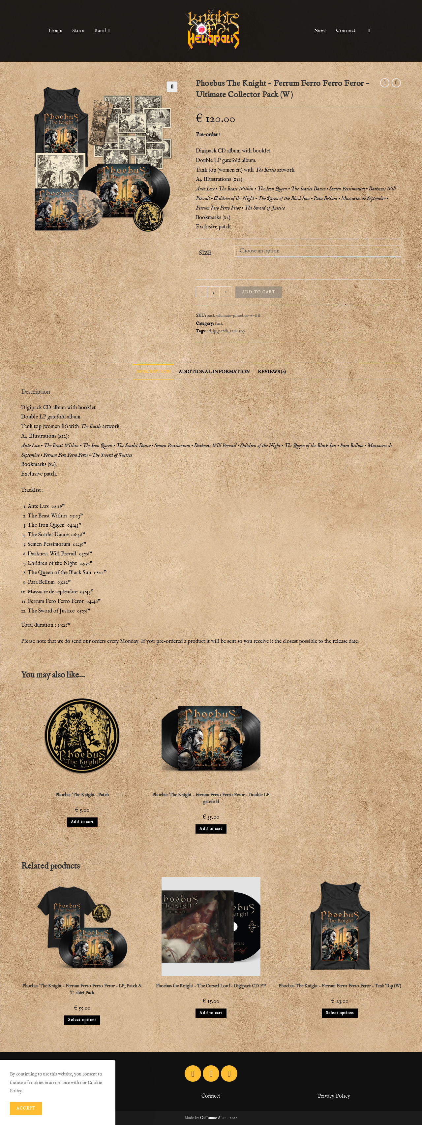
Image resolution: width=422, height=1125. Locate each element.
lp (214, 331)
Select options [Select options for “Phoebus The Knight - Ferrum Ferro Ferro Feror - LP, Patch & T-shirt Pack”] (82, 1019)
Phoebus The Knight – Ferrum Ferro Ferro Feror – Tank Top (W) (340, 986)
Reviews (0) (272, 372)
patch (223, 331)
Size (205, 253)
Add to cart (258, 292)
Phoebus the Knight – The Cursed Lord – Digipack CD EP (211, 986)
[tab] (153, 372)
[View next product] (396, 82)
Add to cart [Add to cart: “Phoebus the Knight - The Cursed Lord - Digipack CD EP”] (210, 1012)
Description (153, 372)
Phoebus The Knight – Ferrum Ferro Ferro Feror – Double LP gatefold (210, 798)
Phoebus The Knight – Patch (82, 795)
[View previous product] (384, 82)
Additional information (214, 372)
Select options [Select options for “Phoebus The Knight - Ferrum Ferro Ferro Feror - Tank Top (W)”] (340, 1012)
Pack (219, 323)
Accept (25, 1108)
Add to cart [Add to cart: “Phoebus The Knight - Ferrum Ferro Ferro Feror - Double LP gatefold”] (210, 828)
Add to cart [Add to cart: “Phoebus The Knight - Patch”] (82, 821)
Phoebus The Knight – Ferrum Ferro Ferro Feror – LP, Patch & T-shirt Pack (82, 989)
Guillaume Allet (213, 1117)
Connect (210, 1096)
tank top (237, 331)
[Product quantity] (214, 292)
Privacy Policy (334, 1096)
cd (209, 331)
